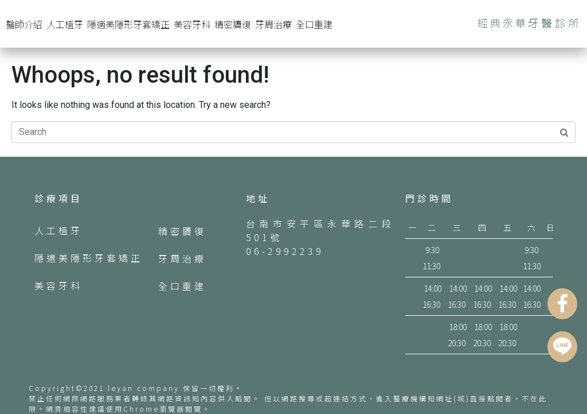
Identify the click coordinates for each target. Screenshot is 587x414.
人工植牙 (64, 24)
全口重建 (314, 24)
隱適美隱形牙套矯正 (128, 24)
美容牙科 (192, 24)
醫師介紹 (24, 24)
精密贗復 (232, 24)
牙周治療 (273, 24)
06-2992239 (285, 251)
